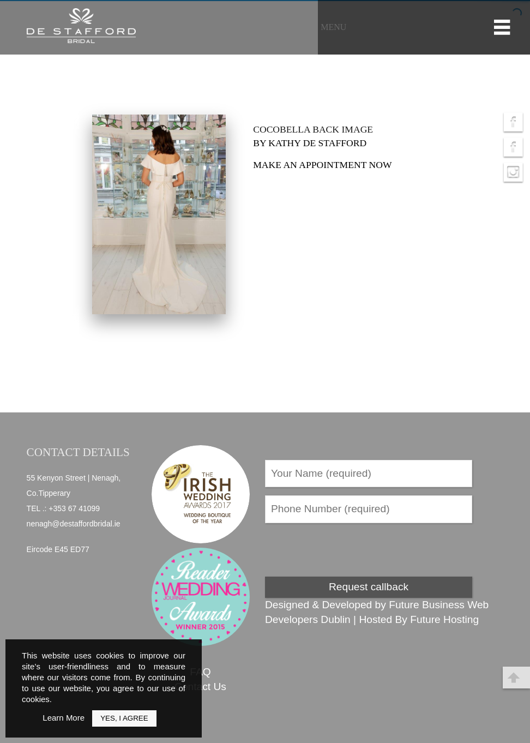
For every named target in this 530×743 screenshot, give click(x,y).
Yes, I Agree (124, 718)
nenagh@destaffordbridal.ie (74, 523)
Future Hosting (444, 619)
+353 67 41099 (74, 508)
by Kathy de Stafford (309, 142)
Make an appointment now (322, 164)
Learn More (64, 717)
